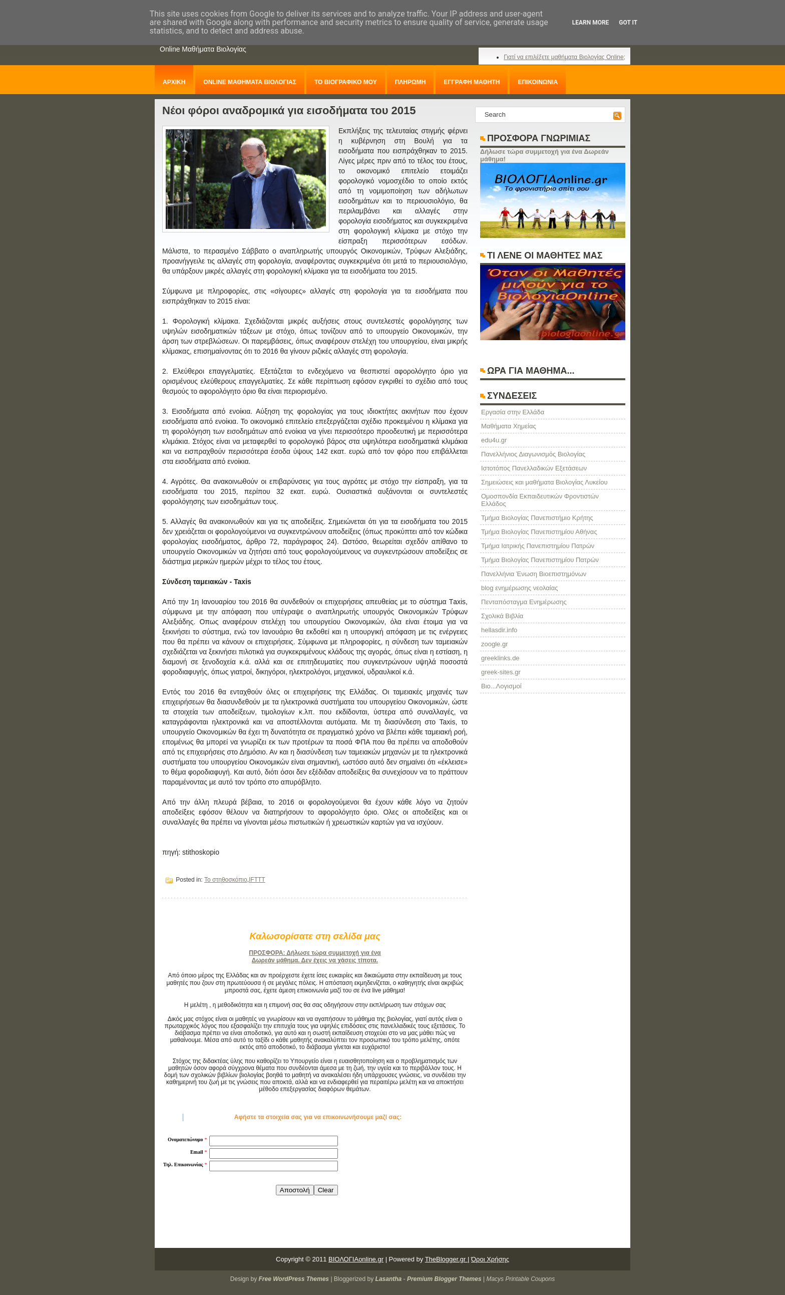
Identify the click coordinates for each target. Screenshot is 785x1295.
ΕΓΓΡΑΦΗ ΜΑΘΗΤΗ (472, 82)
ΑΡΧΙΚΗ (174, 82)
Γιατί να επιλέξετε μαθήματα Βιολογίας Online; (564, 57)
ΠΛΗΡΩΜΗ (410, 82)
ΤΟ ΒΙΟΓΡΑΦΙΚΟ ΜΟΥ (345, 82)
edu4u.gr (494, 440)
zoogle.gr (494, 644)
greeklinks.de (500, 658)
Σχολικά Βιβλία (502, 616)
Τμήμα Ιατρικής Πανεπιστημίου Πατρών (537, 546)
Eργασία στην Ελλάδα (512, 412)
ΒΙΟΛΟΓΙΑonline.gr (355, 1259)
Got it (628, 22)
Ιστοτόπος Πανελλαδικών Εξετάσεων (534, 468)
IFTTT (257, 879)
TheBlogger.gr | (447, 1259)
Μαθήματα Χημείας (508, 426)
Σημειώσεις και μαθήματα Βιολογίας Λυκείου (544, 482)
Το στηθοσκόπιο (225, 879)
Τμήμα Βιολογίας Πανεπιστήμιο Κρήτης (537, 518)
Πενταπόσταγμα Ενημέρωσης (524, 602)
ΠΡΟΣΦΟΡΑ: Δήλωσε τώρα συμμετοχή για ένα (314, 952)
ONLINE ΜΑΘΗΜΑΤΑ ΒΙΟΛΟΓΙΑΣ (249, 82)
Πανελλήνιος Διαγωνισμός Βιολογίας (533, 454)
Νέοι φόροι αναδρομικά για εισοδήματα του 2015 (289, 110)
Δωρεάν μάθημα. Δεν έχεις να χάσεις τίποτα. (315, 960)
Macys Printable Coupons (520, 1278)
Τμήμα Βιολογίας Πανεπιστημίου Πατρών (540, 560)
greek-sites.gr (501, 672)
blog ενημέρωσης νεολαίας (519, 588)
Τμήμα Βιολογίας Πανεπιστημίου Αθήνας (539, 532)
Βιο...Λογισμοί (501, 686)
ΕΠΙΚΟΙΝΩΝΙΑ (538, 82)
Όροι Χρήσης (490, 1259)
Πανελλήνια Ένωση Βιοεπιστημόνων (533, 574)
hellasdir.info (499, 630)
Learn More (590, 22)
